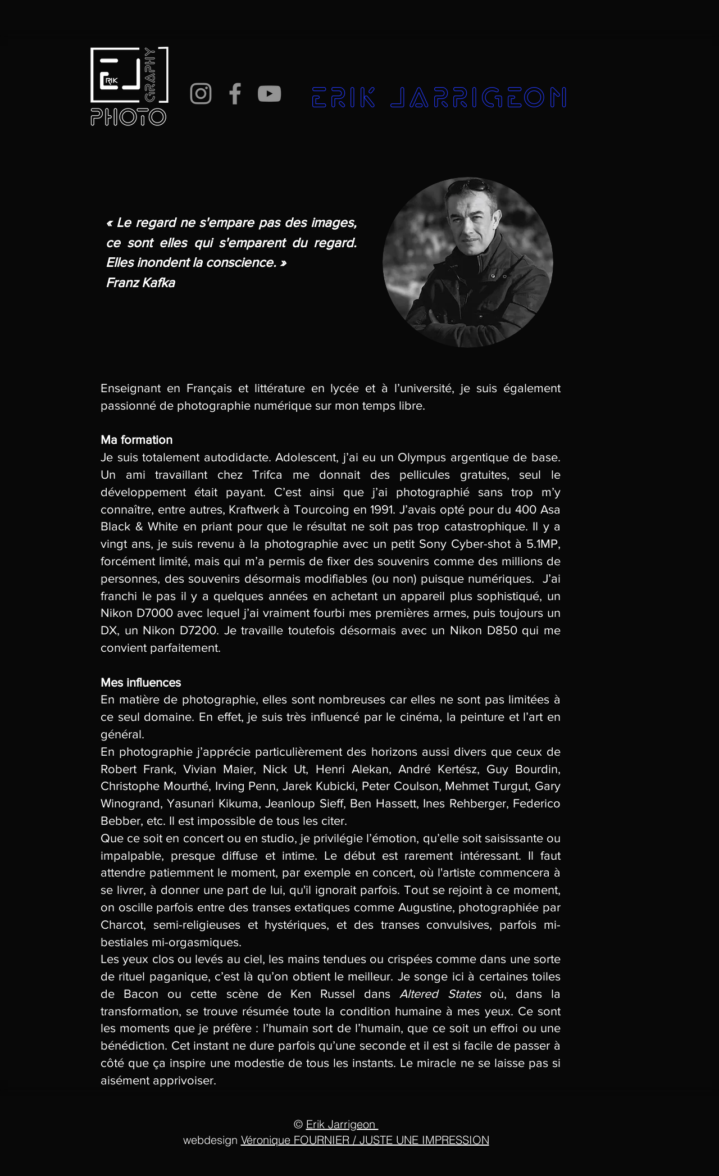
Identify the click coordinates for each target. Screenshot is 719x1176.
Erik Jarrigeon (342, 1124)
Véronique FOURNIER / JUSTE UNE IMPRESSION (365, 1140)
